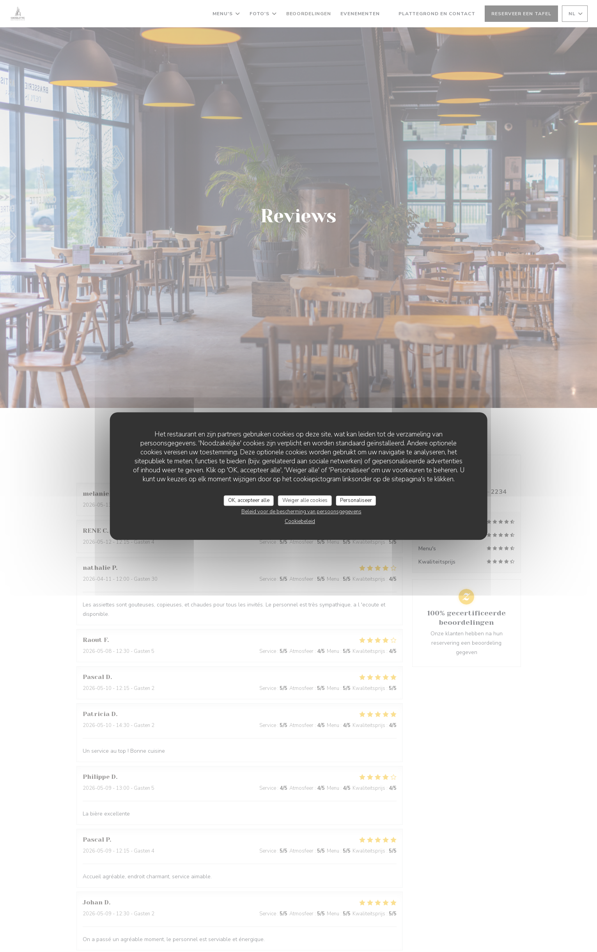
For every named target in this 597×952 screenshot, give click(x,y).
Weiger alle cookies (305, 500)
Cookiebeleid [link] (300, 521)
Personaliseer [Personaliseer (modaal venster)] (356, 500)
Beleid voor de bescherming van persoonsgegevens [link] (301, 511)
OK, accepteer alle (248, 500)
